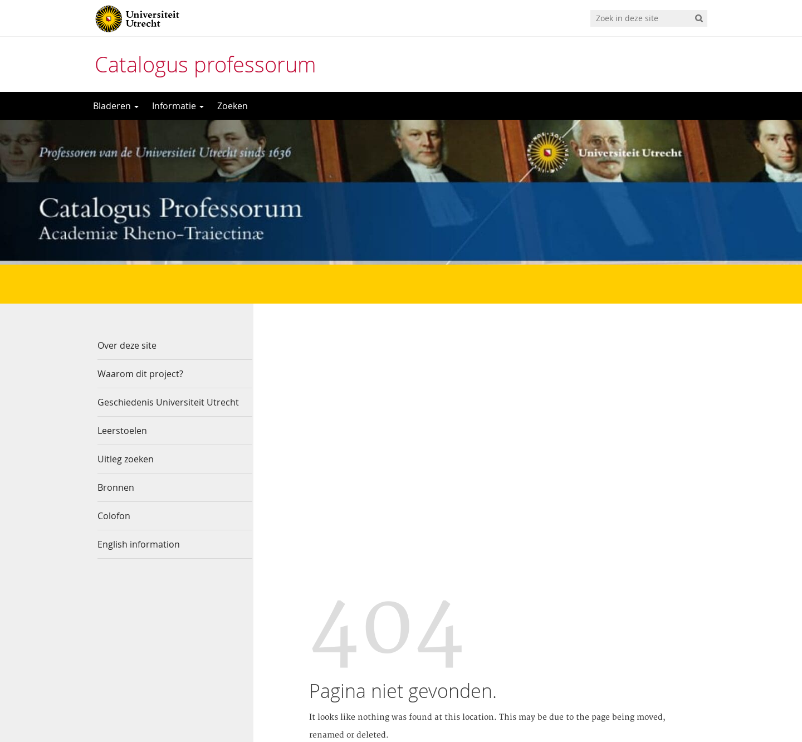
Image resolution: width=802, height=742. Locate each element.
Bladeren (116, 106)
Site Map (569, 514)
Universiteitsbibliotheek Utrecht (484, 646)
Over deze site (127, 345)
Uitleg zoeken (125, 459)
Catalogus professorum (205, 64)
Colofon (113, 516)
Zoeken (232, 106)
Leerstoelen (122, 430)
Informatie (178, 106)
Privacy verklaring (458, 681)
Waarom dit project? (140, 374)
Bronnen (115, 487)
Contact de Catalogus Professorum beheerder (510, 663)
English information (138, 544)
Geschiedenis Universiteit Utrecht (168, 402)
